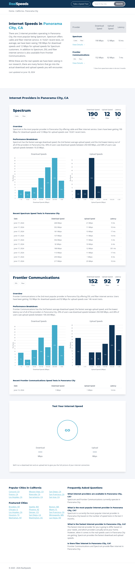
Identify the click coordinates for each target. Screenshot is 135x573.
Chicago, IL (13, 509)
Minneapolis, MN (56, 515)
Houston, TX (14, 515)
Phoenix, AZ (34, 509)
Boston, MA (54, 507)
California (20, 11)
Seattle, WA (34, 507)
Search (119, 4)
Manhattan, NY (15, 518)
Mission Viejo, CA (36, 491)
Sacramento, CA (36, 497)
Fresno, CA (13, 494)
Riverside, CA (34, 494)
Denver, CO (34, 512)
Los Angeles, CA (15, 497)
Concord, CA (14, 491)
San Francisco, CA (56, 494)
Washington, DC (36, 518)
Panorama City (31, 11)
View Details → (79, 44)
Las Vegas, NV (55, 518)
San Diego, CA (55, 491)
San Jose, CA (54, 497)
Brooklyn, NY (14, 507)
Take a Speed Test (80, 4)
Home (11, 11)
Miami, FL (53, 509)
